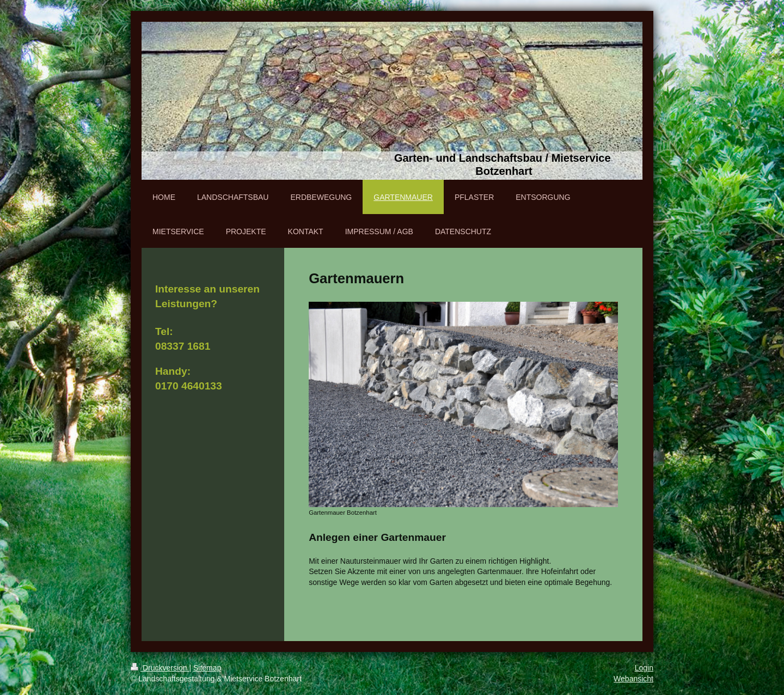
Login (644, 667)
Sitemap (207, 667)
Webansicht (633, 678)
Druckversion (160, 667)
